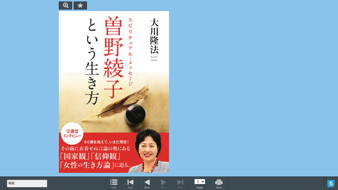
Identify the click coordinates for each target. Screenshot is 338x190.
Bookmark (80, 6)
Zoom (65, 6)
